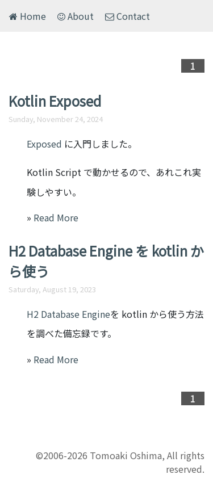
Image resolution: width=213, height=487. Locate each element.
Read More (56, 217)
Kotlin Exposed (55, 101)
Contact (127, 16)
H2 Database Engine (68, 314)
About (75, 16)
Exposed (44, 143)
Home (27, 16)
